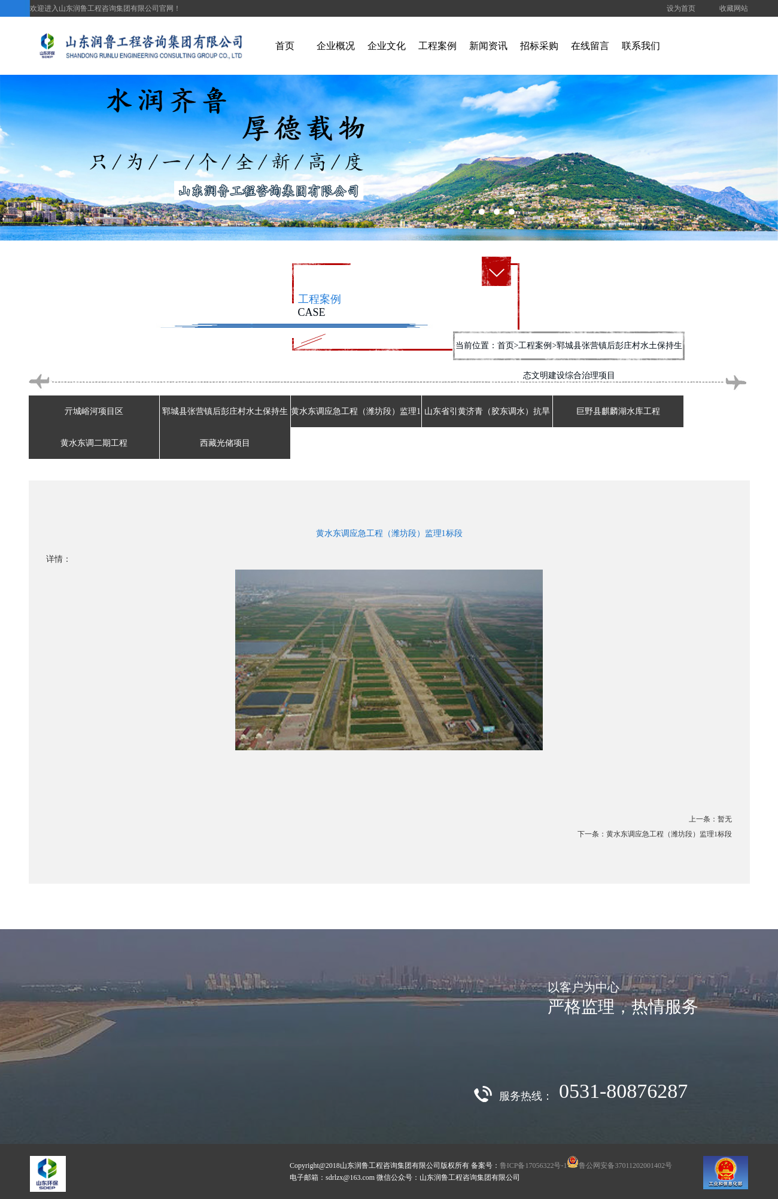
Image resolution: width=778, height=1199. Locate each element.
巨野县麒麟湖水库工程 (618, 411)
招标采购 (539, 46)
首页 (284, 46)
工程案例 (437, 46)
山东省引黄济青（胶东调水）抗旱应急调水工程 (487, 427)
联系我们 (641, 46)
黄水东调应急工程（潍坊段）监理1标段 (356, 427)
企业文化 (386, 46)
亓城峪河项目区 (94, 411)
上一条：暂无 (710, 819)
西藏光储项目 (225, 443)
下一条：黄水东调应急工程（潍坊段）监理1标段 (655, 834)
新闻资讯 (488, 46)
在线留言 (590, 46)
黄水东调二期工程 (93, 443)
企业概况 (336, 46)
